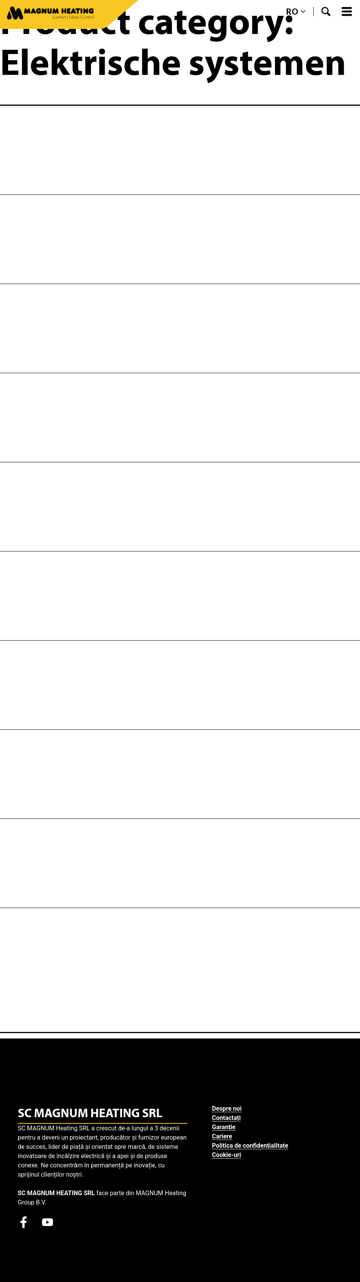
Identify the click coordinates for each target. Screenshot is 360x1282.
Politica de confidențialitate (253, 1145)
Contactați (229, 1117)
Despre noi (230, 1108)
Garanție (227, 1127)
